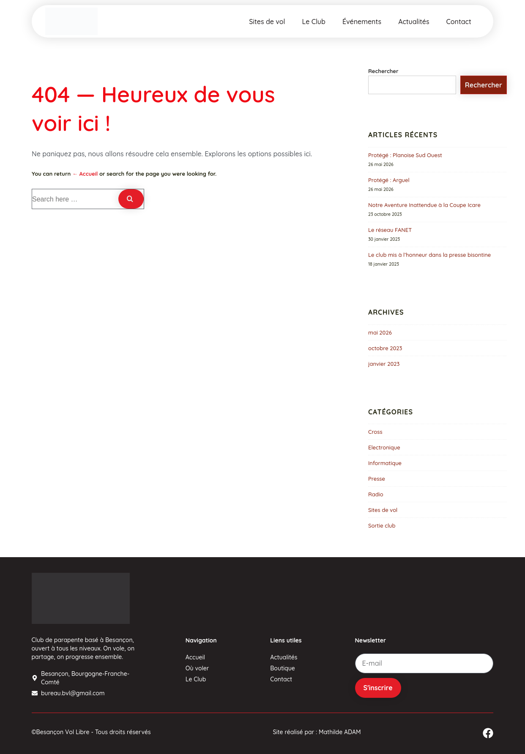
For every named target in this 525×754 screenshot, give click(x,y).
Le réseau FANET (390, 229)
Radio (375, 494)
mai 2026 (380, 332)
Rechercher (383, 71)
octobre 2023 (385, 348)
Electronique (384, 447)
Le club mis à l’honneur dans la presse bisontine (429, 254)
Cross (375, 431)
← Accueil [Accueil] (85, 173)
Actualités (413, 21)
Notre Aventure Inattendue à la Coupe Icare (424, 204)
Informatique (385, 463)
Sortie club (382, 525)
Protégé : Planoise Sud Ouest (405, 155)
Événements (361, 21)
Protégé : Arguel (389, 180)
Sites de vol (267, 21)
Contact (458, 21)
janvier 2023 (383, 363)
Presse (376, 478)
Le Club (313, 21)
